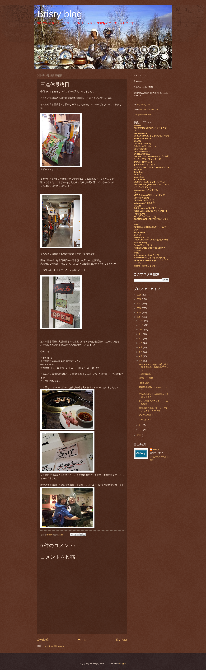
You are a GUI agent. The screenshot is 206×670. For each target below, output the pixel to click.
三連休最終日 (145, 374)
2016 (139, 308)
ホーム (82, 640)
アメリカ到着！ (146, 415)
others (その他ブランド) (145, 266)
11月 (141, 325)
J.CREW (138, 170)
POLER (137, 206)
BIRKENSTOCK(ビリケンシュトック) (151, 136)
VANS (136, 253)
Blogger (122, 663)
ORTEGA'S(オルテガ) (144, 200)
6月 (141, 347)
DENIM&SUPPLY (142, 151)
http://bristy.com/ (144, 104)
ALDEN (137, 125)
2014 (139, 317)
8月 (141, 338)
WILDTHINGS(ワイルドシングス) (149, 257)
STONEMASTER (141, 237)
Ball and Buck (140, 133)
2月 (141, 425)
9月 (141, 334)
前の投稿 (121, 640)
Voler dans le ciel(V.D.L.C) (146, 255)
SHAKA (137, 235)
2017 (139, 303)
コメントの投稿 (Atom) (53, 646)
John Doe (138, 172)
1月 (141, 429)
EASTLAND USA (142, 154)
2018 (139, 299)
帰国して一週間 (146, 378)
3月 (141, 361)
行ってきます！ (146, 419)
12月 (141, 320)
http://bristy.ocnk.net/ (149, 109)
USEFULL (138, 250)
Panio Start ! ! (145, 383)
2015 (139, 312)
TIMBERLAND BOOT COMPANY (149, 248)
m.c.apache (139, 179)
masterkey (139, 177)
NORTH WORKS (142, 198)
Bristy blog (59, 14)
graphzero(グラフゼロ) (144, 164)
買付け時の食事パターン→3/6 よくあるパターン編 (153, 409)
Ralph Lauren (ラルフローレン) (148, 208)
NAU (136, 193)
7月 (141, 343)
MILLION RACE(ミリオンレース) (149, 182)
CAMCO (137, 141)
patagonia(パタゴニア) (144, 203)
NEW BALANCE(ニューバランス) (149, 195)
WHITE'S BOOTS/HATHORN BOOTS (151, 167)
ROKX (137, 224)
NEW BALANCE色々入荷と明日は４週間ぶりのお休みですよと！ (154, 367)
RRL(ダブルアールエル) (145, 216)
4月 (141, 356)
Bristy (156, 449)
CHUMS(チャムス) (142, 143)
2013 (139, 435)
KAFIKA (137, 174)
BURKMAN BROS (142, 138)
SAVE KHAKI (140, 232)
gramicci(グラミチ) (143, 162)
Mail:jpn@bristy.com (142, 115)
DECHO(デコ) (140, 149)
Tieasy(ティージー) (143, 245)
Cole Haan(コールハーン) (145, 146)
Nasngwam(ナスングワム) (146, 190)
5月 (141, 352)
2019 (139, 295)
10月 (141, 329)
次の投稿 (43, 640)
